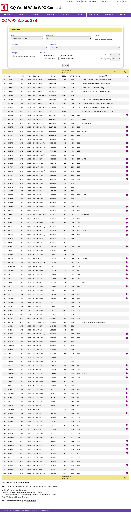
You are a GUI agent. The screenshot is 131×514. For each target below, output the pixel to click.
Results (50, 14)
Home (7, 14)
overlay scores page (105, 39)
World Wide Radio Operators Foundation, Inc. (27, 510)
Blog (122, 14)
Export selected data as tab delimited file (15, 482)
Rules (21, 14)
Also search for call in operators (24, 56)
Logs (79, 14)
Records (64, 14)
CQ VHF (119, 1)
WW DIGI (125, 1)
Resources (93, 14)
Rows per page (106, 59)
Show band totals (67, 55)
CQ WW (78, 1)
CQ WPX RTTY (104, 1)
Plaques (36, 14)
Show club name (49, 58)
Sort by (107, 55)
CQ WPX (84, 1)
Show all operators (67, 58)
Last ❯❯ (125, 71)
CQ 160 (112, 1)
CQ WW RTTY (93, 1)
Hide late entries (49, 55)
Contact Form (31, 501)
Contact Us (108, 14)
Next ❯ (116, 71)
